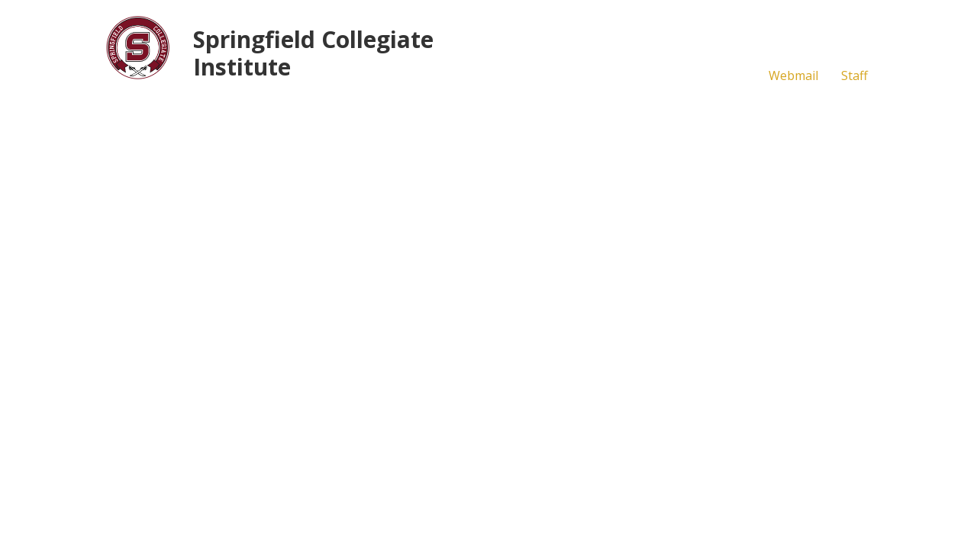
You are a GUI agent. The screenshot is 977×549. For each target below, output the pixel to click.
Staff (854, 75)
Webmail (793, 75)
